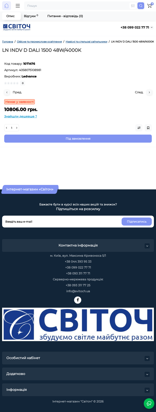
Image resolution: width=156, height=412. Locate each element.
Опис (10, 16)
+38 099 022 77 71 (135, 27)
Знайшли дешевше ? (20, 116)
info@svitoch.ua (78, 291)
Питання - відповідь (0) (65, 16)
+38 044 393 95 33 (78, 261)
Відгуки (31, 16)
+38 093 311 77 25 (78, 285)
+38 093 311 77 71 (78, 273)
